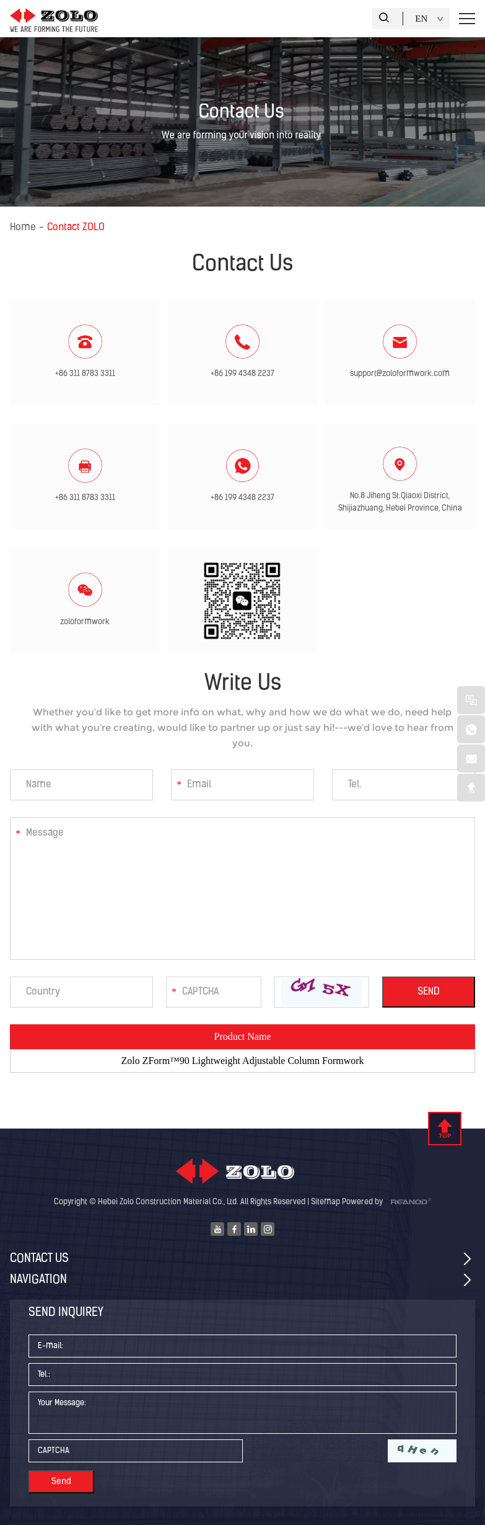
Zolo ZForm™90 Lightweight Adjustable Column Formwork (242, 1060)
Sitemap (325, 1202)
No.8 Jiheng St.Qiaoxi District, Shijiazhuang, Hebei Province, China (400, 502)
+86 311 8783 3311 (85, 374)
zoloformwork (85, 622)
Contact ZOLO (76, 228)
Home (23, 228)
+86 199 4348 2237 (242, 374)
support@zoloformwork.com (400, 374)
